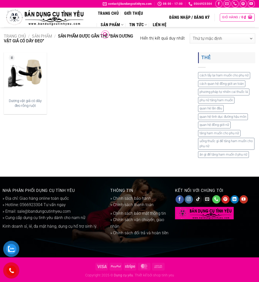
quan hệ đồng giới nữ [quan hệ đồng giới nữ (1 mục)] (214, 125)
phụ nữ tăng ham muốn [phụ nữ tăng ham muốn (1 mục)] (216, 100)
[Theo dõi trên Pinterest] (243, 3)
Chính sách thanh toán (133, 204)
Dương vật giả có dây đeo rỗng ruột (25, 103)
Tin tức (138, 24)
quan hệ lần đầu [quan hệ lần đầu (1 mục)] (211, 108)
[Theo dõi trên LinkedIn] (234, 199)
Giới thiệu (133, 13)
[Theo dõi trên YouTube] (251, 3)
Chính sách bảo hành (132, 198)
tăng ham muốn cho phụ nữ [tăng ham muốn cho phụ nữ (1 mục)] (219, 133)
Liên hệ (159, 24)
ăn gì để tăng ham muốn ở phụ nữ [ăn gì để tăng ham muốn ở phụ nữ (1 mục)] (223, 154)
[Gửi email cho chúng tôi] (227, 3)
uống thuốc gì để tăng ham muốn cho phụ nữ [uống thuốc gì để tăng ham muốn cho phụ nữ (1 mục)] (226, 143)
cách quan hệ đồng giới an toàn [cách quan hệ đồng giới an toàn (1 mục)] (222, 84)
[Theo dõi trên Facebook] (219, 3)
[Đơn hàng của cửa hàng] (222, 38)
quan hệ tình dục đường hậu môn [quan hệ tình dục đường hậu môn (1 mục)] (223, 117)
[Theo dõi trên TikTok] (198, 199)
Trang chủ (108, 13)
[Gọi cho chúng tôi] (235, 3)
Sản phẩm (112, 24)
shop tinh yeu (163, 275)
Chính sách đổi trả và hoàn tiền (140, 232)
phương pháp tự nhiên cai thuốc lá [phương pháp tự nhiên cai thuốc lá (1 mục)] (224, 92)
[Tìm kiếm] (105, 34)
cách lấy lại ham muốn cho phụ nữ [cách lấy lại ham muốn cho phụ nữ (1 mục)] (224, 75)
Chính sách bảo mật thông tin (139, 213)
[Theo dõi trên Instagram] (189, 199)
